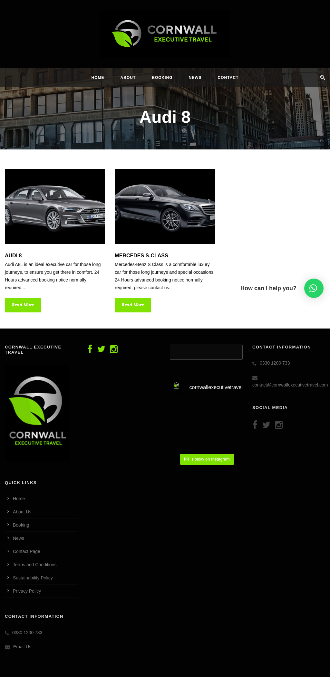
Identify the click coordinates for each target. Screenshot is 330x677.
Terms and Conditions (34, 564)
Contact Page (26, 551)
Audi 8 (13, 255)
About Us (22, 511)
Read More (23, 305)
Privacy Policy (27, 591)
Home (98, 77)
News (195, 77)
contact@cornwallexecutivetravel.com (290, 384)
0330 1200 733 (27, 632)
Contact (228, 77)
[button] (314, 288)
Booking (162, 77)
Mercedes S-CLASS (141, 255)
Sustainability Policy (33, 577)
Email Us (22, 646)
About (128, 77)
